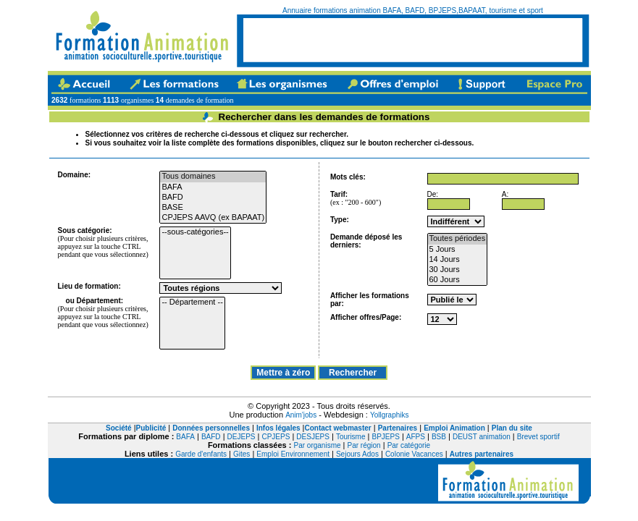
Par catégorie (408, 445)
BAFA (213, 187)
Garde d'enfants (201, 454)
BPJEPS (385, 437)
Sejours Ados (357, 454)
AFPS (415, 437)
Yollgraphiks (389, 415)
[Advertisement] (412, 40)
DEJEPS (241, 437)
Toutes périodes (457, 239)
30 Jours (457, 270)
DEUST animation (482, 437)
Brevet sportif (538, 437)
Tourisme (351, 437)
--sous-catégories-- (195, 232)
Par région (364, 445)
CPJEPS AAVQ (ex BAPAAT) (213, 218)
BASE (213, 208)
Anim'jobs (300, 415)
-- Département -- (192, 302)
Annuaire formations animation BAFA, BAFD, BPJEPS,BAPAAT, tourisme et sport (412, 10)
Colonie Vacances (414, 454)
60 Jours (457, 280)
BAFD (213, 197)
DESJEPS (313, 437)
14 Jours (457, 260)
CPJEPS (275, 437)
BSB (439, 437)
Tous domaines (213, 176)
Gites (241, 454)
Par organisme (317, 445)
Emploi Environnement (293, 454)
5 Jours (457, 250)
